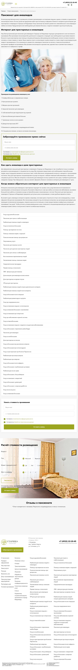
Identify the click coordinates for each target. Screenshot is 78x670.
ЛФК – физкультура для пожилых (13, 274)
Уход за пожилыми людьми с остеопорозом (16, 310)
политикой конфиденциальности (22, 152)
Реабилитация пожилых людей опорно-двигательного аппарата (22, 290)
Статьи (17, 591)
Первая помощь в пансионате (12, 270)
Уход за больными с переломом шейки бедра (17, 334)
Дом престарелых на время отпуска (14, 282)
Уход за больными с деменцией (12, 390)
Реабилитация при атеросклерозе (13, 362)
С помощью (41, 473)
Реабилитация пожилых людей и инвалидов (16, 222)
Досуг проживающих (7, 576)
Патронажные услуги (9, 242)
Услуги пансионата (12, 11)
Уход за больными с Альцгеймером (14, 382)
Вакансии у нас (5, 574)
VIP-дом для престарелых (11, 286)
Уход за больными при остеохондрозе (14, 354)
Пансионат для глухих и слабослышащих (15, 218)
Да (26, 473)
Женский (28, 467)
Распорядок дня (6, 584)
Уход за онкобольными (10, 342)
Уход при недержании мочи (11, 306)
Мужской (37, 467)
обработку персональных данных (23, 154)
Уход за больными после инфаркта (13, 370)
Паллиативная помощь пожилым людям (15, 262)
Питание (3, 571)
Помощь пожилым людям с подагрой (14, 234)
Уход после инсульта (9, 398)
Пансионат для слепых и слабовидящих (15, 254)
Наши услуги (5, 568)
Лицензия (17, 572)
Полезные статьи (19, 561)
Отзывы (17, 563)
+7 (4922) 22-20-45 (69, 2)
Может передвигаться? (9, 473)
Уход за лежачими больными (12, 402)
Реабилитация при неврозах (11, 366)
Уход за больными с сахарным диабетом (15, 394)
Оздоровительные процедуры (12, 266)
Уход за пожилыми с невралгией (13, 386)
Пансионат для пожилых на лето (12, 246)
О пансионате (5, 558)
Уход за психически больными (12, 226)
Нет (32, 473)
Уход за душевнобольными (11, 214)
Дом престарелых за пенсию (11, 346)
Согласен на (19, 154)
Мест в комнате (6, 480)
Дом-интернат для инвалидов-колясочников (16, 278)
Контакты (17, 558)
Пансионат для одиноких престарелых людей (17, 250)
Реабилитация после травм (11, 378)
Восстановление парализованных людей (15, 258)
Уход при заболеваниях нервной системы (15, 322)
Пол (2, 466)
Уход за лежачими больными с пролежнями (16, 314)
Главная (3, 11)
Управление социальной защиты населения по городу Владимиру (21, 596)
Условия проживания (7, 587)
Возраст (4, 460)
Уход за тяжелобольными (11, 326)
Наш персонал (5, 565)
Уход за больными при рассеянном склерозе (16, 350)
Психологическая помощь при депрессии (15, 238)
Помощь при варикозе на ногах (12, 230)
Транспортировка (20, 566)
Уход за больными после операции (13, 298)
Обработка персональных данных (19, 576)
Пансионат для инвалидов (11, 338)
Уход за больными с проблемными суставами (16, 374)
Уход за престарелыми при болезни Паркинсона (17, 358)
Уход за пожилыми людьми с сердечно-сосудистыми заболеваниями (23, 330)
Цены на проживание (21, 569)
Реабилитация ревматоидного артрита (15, 302)
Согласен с (18, 152)
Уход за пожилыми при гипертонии (13, 318)
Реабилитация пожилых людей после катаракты (17, 294)
